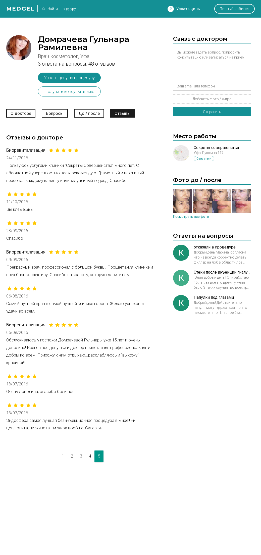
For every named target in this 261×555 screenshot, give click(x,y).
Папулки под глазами (214, 297)
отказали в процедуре (215, 247)
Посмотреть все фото (191, 217)
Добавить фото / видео (212, 99)
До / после (89, 113)
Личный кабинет (234, 9)
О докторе (21, 113)
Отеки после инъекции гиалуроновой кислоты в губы (222, 272)
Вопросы (55, 113)
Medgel (20, 8)
